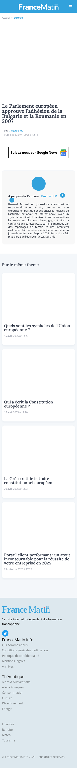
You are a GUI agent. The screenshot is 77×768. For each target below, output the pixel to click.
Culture (7, 698)
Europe (18, 17)
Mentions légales (13, 661)
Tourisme (8, 740)
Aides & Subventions (16, 682)
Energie (7, 709)
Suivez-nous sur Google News (39, 152)
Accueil (6, 17)
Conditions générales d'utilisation (25, 650)
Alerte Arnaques (13, 687)
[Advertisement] (38, 60)
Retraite (7, 730)
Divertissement (12, 703)
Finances (8, 724)
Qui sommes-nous (15, 645)
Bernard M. (16, 131)
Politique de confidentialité (20, 656)
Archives (8, 666)
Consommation (12, 692)
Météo (6, 735)
